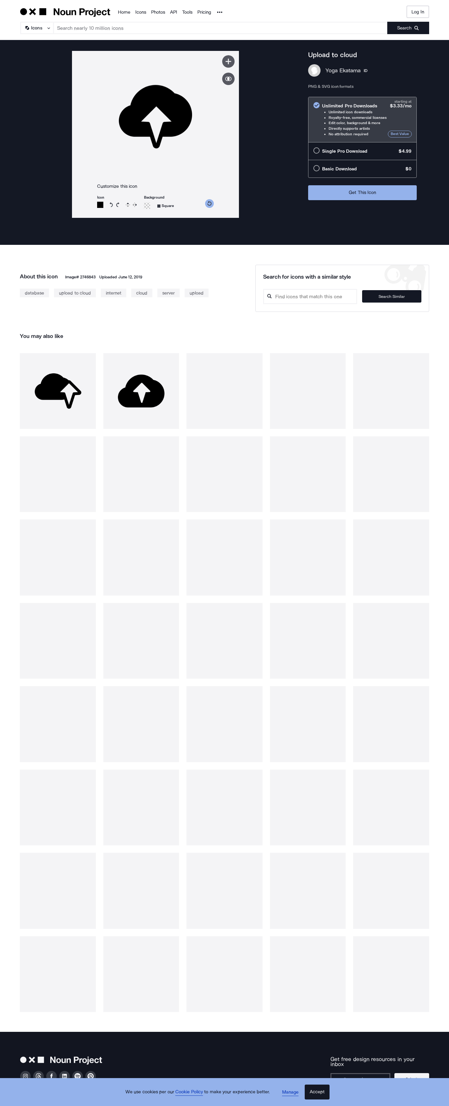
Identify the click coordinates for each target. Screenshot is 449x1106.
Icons (140, 12)
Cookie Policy (191, 1095)
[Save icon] (228, 61)
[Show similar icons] (228, 79)
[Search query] (316, 296)
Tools (187, 12)
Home (124, 12)
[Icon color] (100, 204)
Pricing (204, 12)
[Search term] (220, 28)
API (173, 12)
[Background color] (147, 205)
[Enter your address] (362, 1074)
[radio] (362, 119)
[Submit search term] (408, 28)
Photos (158, 12)
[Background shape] (165, 206)
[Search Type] (36, 28)
